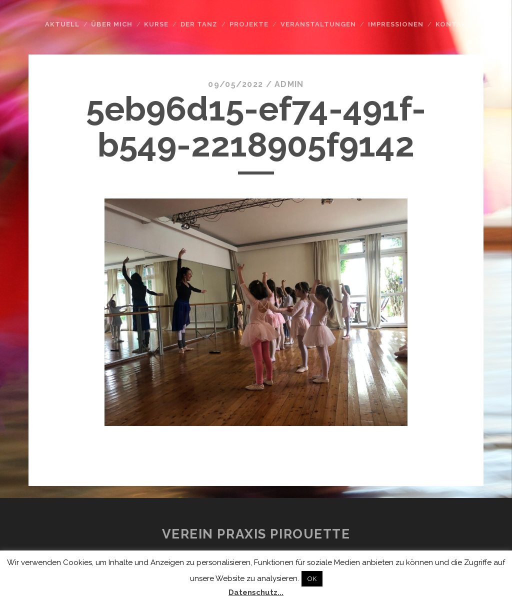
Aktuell (62, 24)
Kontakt (454, 24)
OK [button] (312, 578)
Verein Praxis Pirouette (256, 534)
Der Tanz (199, 24)
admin (289, 84)
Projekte (249, 24)
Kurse (156, 24)
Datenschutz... (256, 592)
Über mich (111, 24)
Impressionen (396, 24)
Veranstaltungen (318, 24)
